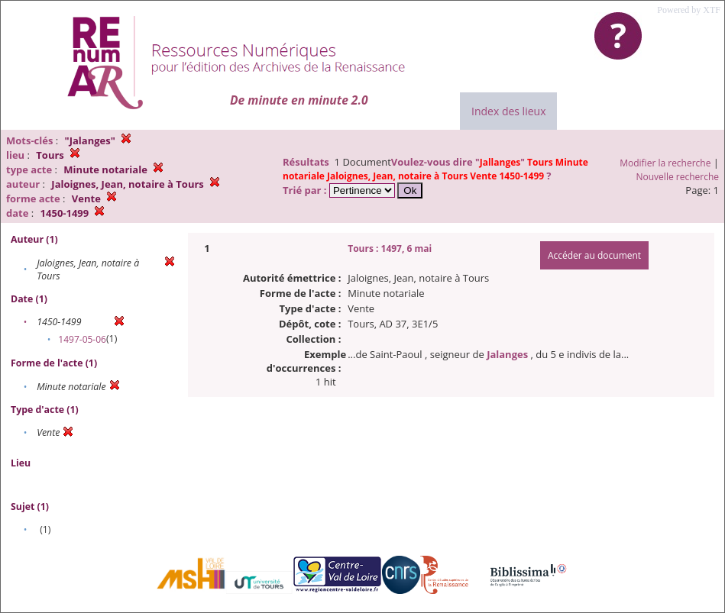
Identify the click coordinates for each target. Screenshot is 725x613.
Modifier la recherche (665, 162)
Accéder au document (594, 255)
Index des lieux (508, 111)
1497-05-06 (82, 339)
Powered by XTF (688, 10)
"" (435, 169)
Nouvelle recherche (678, 176)
